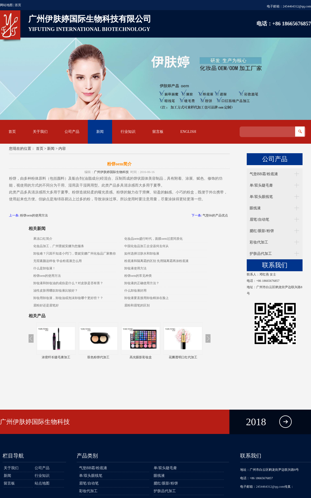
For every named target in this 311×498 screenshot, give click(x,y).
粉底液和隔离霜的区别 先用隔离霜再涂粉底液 (156, 261)
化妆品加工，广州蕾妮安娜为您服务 (58, 246)
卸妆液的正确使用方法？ (141, 283)
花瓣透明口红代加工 (183, 357)
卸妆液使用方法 (135, 268)
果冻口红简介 (42, 239)
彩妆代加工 (259, 242)
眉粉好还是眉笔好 (46, 305)
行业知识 (128, 132)
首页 (18, 5)
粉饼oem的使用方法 (34, 215)
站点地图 (42, 483)
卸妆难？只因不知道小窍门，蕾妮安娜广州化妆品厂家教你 (74, 253)
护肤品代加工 (261, 254)
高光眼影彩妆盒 (141, 357)
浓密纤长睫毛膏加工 (56, 357)
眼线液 (255, 208)
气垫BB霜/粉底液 (264, 174)
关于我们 (40, 132)
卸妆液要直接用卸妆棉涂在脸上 (146, 298)
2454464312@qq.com (297, 6)
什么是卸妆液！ (44, 268)
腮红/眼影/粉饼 (262, 231)
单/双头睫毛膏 (261, 185)
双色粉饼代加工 (98, 357)
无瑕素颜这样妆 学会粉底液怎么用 (57, 261)
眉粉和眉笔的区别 (137, 305)
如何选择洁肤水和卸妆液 (141, 253)
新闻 (100, 132)
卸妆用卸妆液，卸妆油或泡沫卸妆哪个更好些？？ (68, 298)
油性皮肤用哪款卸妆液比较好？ (55, 290)
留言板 (157, 132)
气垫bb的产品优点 (215, 215)
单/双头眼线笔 (261, 197)
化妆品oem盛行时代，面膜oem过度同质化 (153, 239)
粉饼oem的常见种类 (138, 276)
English (188, 132)
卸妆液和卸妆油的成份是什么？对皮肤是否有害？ (68, 283)
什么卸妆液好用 (135, 290)
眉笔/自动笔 (259, 219)
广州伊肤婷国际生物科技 (111, 172)
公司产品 (72, 132)
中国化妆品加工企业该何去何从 (146, 246)
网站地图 (6, 5)
